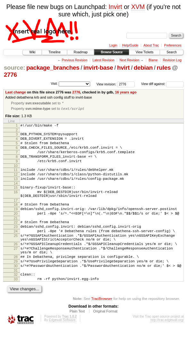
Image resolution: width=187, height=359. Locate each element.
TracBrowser (101, 329)
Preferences (173, 45)
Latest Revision (103, 60)
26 (16, 266)
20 (16, 230)
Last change (15, 92)
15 (16, 199)
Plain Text (77, 341)
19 (16, 225)
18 (16, 219)
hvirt (123, 67)
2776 (10, 74)
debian (143, 67)
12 (16, 184)
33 (16, 308)
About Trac (151, 45)
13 (16, 190)
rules (164, 67)
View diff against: (162, 84)
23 (16, 245)
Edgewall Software (62, 350)
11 (16, 179)
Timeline (54, 52)
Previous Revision (74, 60)
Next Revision (130, 60)
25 (16, 256)
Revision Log (172, 60)
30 (16, 293)
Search (171, 52)
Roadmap (81, 52)
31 (16, 299)
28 (16, 282)
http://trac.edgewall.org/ (167, 350)
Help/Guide (130, 45)
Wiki (32, 52)
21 (16, 236)
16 (16, 205)
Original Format (105, 341)
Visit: (54, 83)
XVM (138, 6)
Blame (153, 60)
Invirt (115, 6)
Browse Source (112, 52)
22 (16, 240)
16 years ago (126, 92)
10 (16, 175)
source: (14, 67)
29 (16, 288)
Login (113, 45)
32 (16, 303)
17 (16, 215)
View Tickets (144, 52)
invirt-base (98, 67)
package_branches (53, 67)
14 (16, 195)
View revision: (106, 84)
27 (16, 272)
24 (16, 251)
